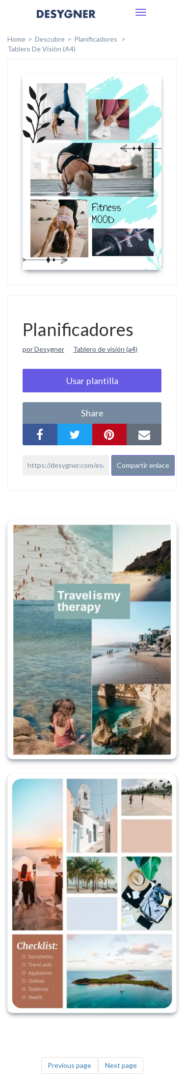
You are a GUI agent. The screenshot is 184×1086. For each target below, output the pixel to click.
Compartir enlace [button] (143, 465)
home (16, 39)
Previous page (69, 1065)
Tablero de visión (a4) (105, 349)
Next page (121, 1065)
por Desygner (43, 349)
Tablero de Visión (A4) (41, 49)
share (92, 413)
